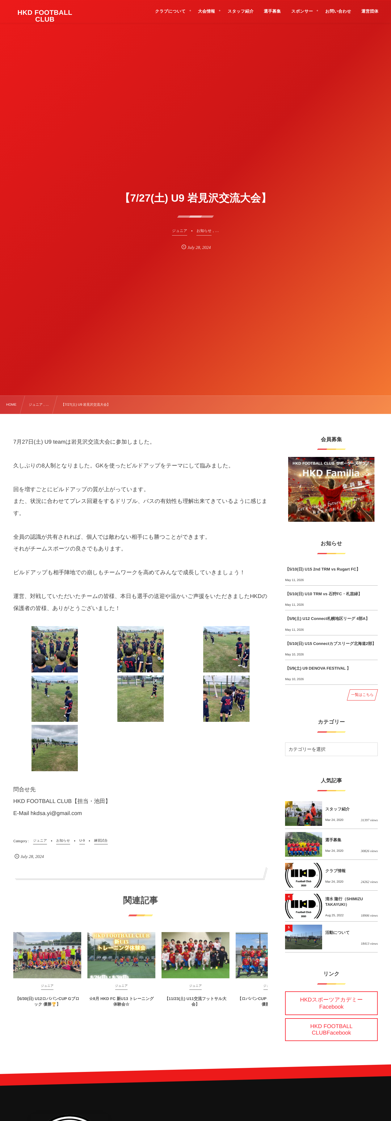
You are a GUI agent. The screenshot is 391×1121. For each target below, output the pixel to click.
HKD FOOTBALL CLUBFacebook (331, 1029)
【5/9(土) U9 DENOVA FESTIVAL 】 (318, 668)
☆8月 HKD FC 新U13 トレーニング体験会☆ (121, 1005)
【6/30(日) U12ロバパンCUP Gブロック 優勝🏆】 (47, 1005)
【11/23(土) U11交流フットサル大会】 (195, 1005)
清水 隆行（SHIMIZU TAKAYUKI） (344, 902)
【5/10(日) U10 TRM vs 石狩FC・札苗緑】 (323, 594)
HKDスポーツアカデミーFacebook (331, 1003)
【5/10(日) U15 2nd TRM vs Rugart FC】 (322, 569)
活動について (337, 932)
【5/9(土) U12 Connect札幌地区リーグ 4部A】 (327, 618)
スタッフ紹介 (337, 809)
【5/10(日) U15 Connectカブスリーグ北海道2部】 (330, 643)
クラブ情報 (335, 870)
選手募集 (333, 840)
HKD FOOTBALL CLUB (45, 16)
